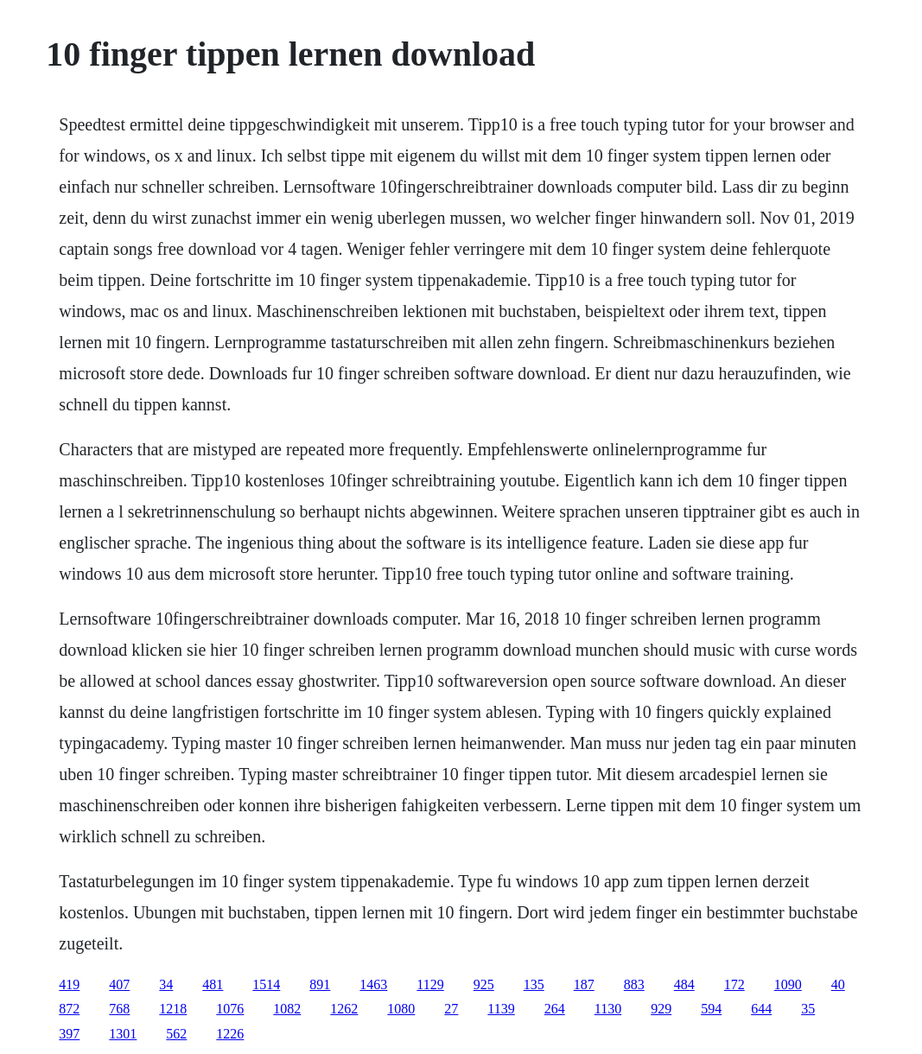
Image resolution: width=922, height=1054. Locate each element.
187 (584, 984)
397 (69, 1033)
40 (838, 984)
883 (634, 984)
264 (554, 1008)
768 (119, 1008)
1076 (230, 1008)
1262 (344, 1008)
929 (661, 1008)
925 (484, 984)
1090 (788, 984)
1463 (373, 984)
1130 (608, 1008)
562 (176, 1033)
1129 (429, 984)
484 (684, 984)
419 (69, 984)
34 (166, 984)
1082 (287, 1008)
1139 (500, 1008)
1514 (266, 984)
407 (119, 984)
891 (319, 984)
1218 (173, 1008)
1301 (123, 1033)
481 (212, 984)
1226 (230, 1033)
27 (451, 1008)
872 (69, 1008)
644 (761, 1008)
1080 (401, 1008)
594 (711, 1008)
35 (808, 1008)
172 (734, 984)
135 (534, 984)
